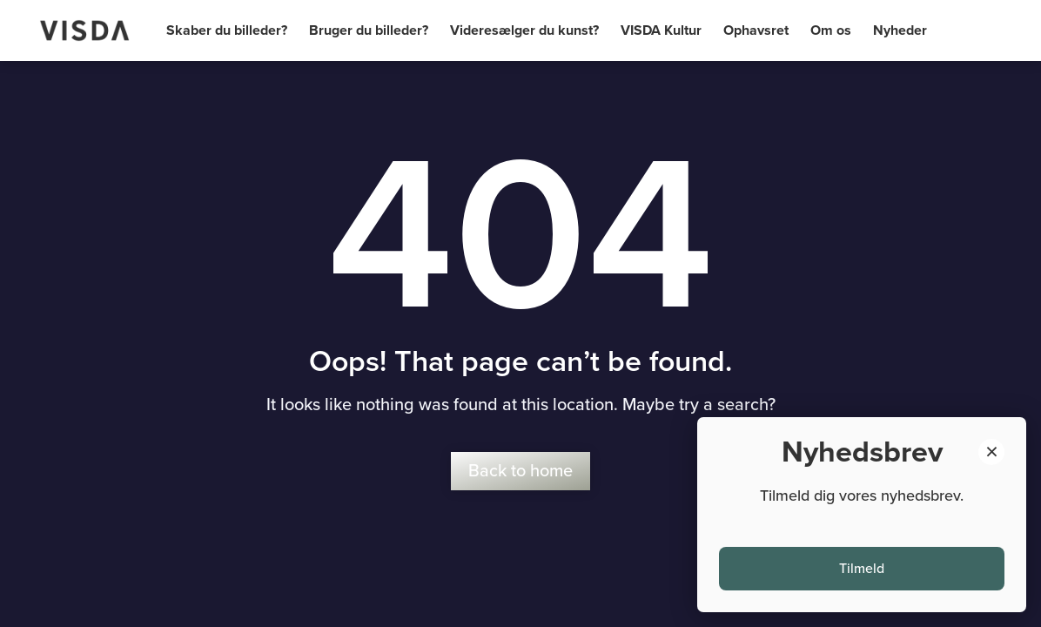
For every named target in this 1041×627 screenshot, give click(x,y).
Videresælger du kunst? (524, 30)
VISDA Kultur (661, 30)
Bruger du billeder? (368, 30)
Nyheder (900, 30)
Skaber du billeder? (226, 30)
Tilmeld (861, 568)
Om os (830, 30)
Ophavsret (756, 30)
